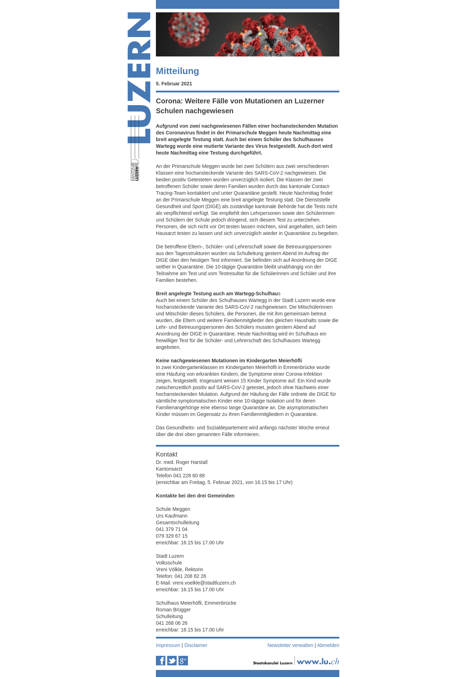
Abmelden (328, 645)
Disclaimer (195, 645)
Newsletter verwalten (290, 645)
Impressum (168, 645)
